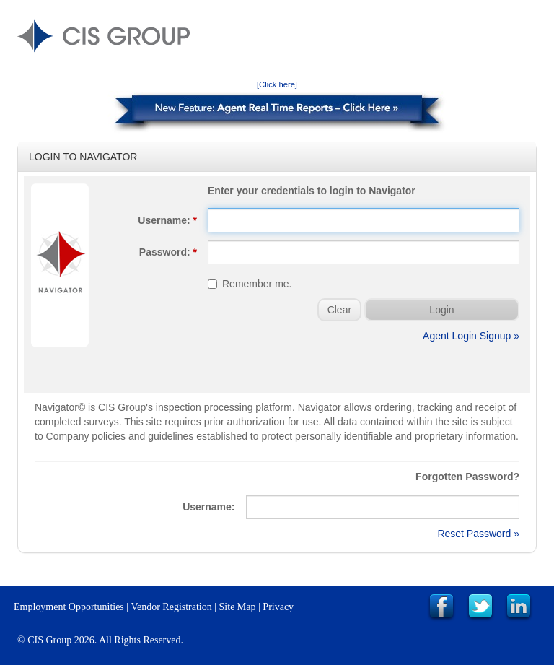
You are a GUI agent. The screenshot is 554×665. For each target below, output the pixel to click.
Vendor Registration (171, 606)
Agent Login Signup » (471, 336)
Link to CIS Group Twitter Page (480, 607)
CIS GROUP (103, 36)
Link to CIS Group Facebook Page (441, 607)
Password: (168, 252)
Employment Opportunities (69, 606)
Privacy (278, 606)
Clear (339, 310)
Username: (167, 220)
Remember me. (249, 284)
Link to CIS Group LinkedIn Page (518, 607)
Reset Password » (478, 533)
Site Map (237, 606)
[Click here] (277, 84)
